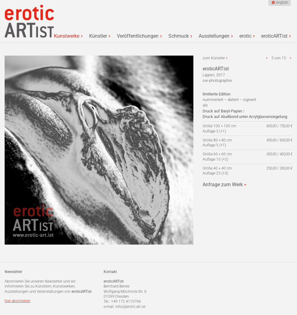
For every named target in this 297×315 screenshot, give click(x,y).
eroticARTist (274, 36)
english (282, 2)
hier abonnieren (17, 301)
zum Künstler (214, 58)
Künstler (98, 36)
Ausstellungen (214, 36)
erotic (245, 36)
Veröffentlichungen (138, 36)
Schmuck (178, 36)
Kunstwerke (66, 36)
